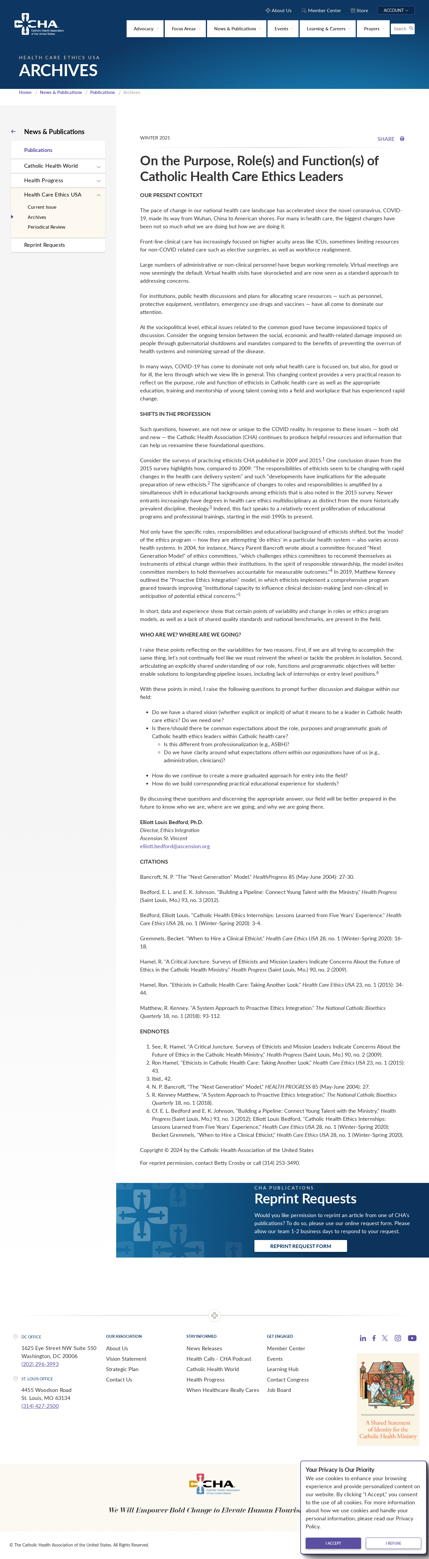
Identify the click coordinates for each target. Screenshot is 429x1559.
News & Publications (61, 92)
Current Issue (42, 207)
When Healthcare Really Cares (222, 1389)
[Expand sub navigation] (99, 167)
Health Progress (43, 180)
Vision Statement (126, 1358)
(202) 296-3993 (40, 1364)
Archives (37, 217)
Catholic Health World (51, 165)
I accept (333, 1543)
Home (25, 92)
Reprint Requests (44, 244)
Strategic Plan (122, 1369)
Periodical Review (47, 227)
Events (275, 1358)
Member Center (286, 1348)
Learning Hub (283, 1369)
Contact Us (119, 1379)
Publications (102, 92)
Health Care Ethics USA (52, 194)
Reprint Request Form (300, 1246)
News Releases (204, 1348)
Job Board (279, 1389)
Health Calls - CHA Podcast (218, 1358)
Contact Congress (288, 1379)
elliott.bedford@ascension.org (175, 846)
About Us (117, 1348)
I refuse (393, 1543)
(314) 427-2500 (40, 1405)
